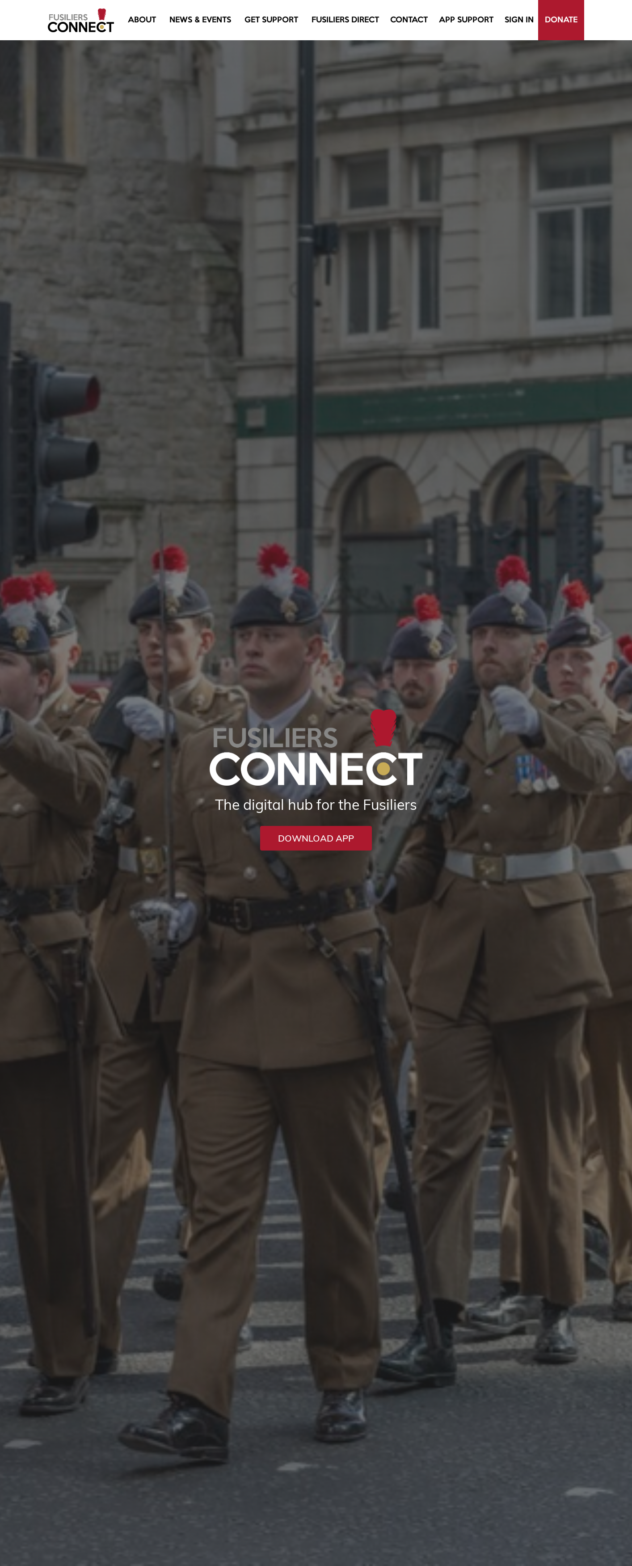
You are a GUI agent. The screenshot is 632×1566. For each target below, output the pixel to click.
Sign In (519, 20)
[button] (142, 20)
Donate (561, 20)
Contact (409, 20)
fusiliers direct (345, 20)
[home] (81, 20)
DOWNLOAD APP (316, 838)
